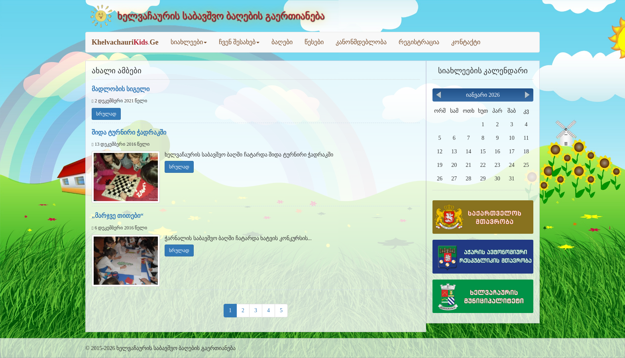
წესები (314, 42)
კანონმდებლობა (361, 42)
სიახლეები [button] (189, 42)
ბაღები (282, 42)
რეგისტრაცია (419, 42)
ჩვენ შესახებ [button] (239, 42)
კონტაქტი (465, 42)
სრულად (106, 114)
